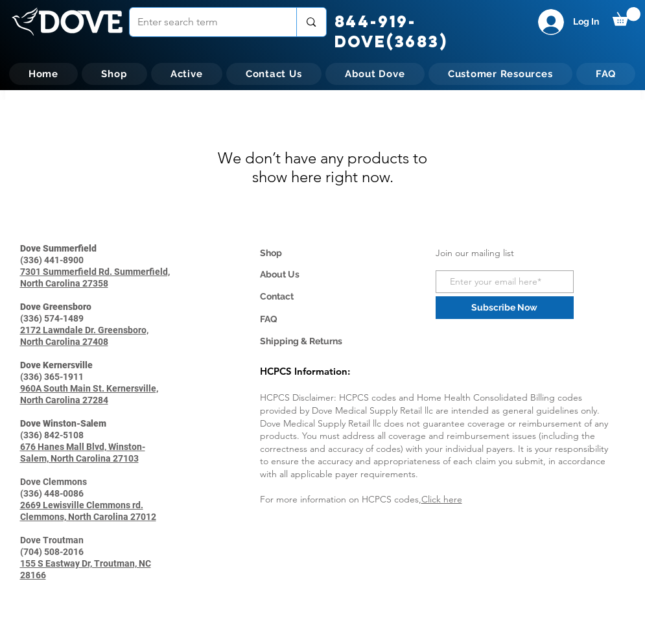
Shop (271, 253)
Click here (441, 499)
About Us (279, 274)
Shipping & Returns (301, 341)
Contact (277, 296)
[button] (626, 16)
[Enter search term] (203, 22)
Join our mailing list (475, 253)
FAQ (268, 319)
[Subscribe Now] (505, 307)
